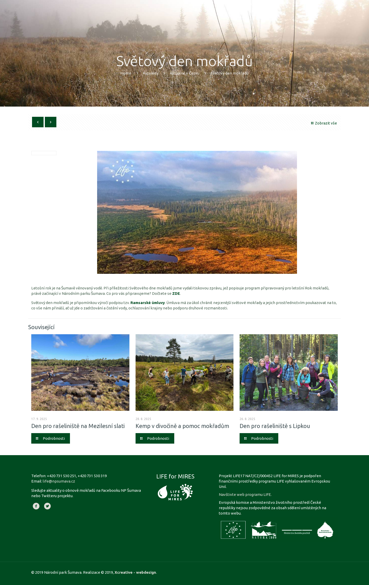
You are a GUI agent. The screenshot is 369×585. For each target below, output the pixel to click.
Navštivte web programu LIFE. (245, 494)
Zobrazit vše (323, 123)
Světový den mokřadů (230, 73)
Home (125, 73)
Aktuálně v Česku (184, 73)
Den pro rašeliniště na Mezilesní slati (78, 426)
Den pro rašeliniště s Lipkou (275, 426)
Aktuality (150, 73)
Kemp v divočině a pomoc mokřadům (182, 426)
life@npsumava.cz (59, 481)
